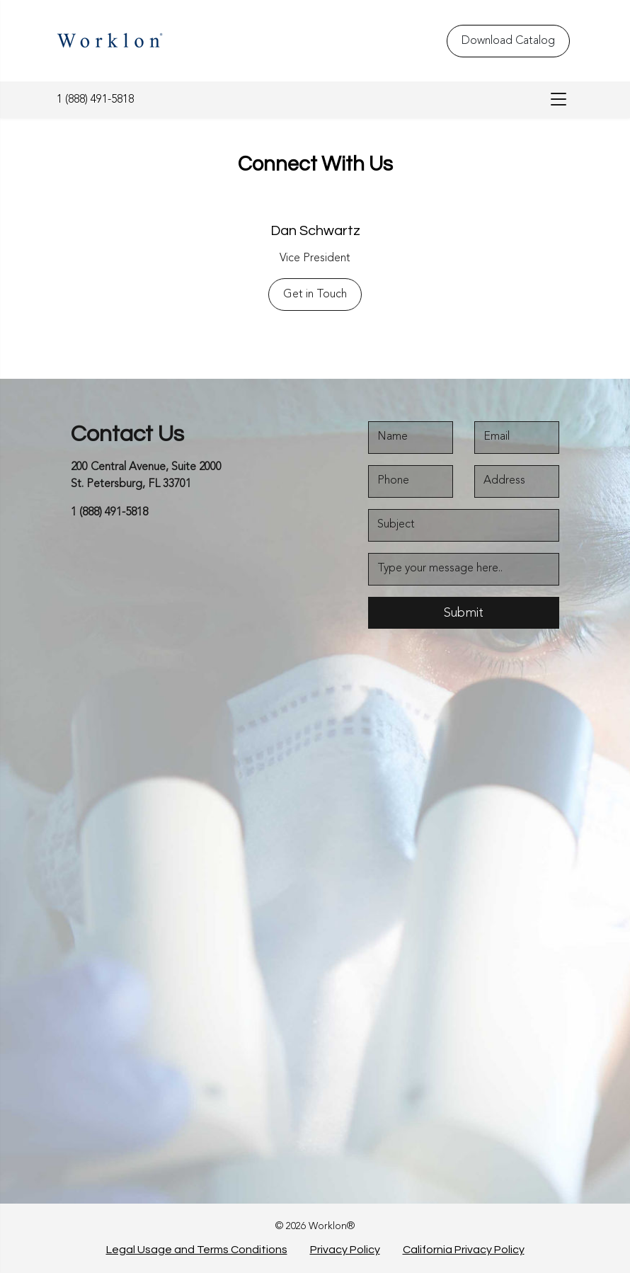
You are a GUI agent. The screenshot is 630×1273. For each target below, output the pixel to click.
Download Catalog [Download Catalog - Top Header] (508, 41)
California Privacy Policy (464, 1249)
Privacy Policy (345, 1249)
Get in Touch (315, 294)
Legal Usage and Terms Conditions (196, 1249)
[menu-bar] (555, 99)
